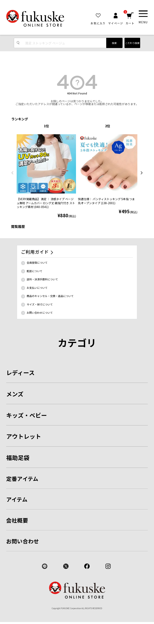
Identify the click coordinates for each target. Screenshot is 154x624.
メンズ (14, 394)
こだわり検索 (132, 43)
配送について (34, 271)
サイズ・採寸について (40, 304)
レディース (20, 372)
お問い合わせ (22, 541)
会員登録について (37, 262)
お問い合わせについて (40, 313)
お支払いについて (37, 288)
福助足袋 (17, 457)
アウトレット (23, 436)
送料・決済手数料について (42, 279)
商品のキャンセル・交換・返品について (50, 296)
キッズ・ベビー (26, 415)
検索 (114, 43)
